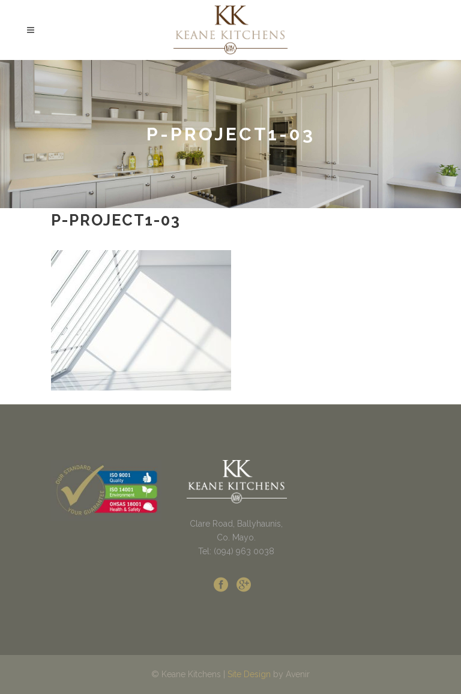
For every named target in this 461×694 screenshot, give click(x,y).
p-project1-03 (116, 220)
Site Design (249, 674)
